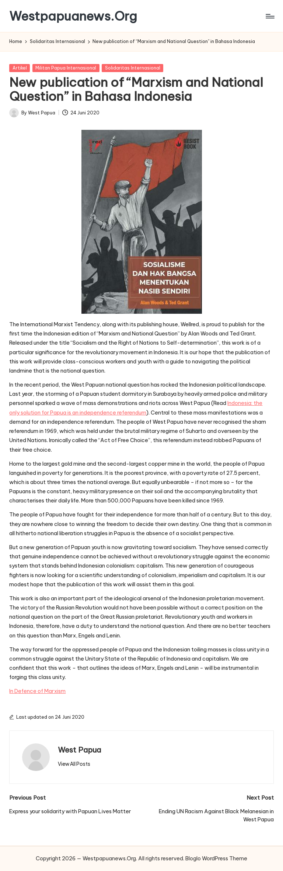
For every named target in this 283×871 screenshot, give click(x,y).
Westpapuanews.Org (73, 16)
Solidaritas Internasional (132, 68)
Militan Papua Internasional (65, 68)
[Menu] (269, 16)
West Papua (79, 749)
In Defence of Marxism (37, 691)
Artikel (20, 68)
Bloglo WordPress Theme (216, 858)
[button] (74, 764)
